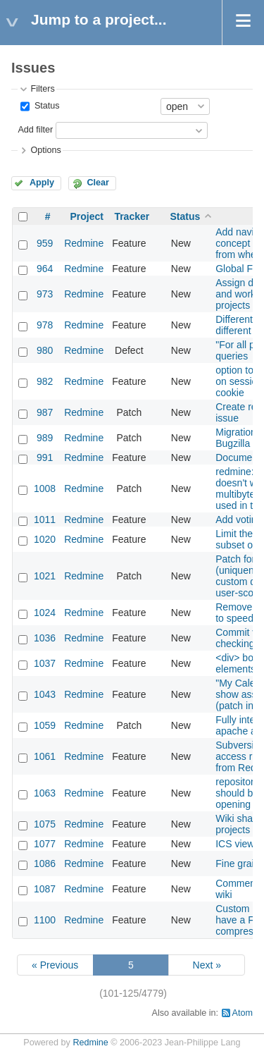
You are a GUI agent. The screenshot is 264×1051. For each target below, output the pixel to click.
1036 (45, 638)
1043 (45, 694)
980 (45, 350)
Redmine (83, 243)
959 (45, 243)
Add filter (35, 130)
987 (45, 412)
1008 (45, 488)
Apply (42, 183)
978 (45, 325)
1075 (45, 824)
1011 (45, 519)
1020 (45, 539)
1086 (45, 863)
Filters (42, 89)
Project (86, 216)
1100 (45, 920)
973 (45, 294)
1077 (45, 843)
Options (45, 150)
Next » (207, 965)
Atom (242, 1013)
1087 (45, 889)
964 (45, 268)
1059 (45, 725)
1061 (45, 756)
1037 (45, 663)
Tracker (131, 216)
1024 (45, 612)
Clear (98, 183)
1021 (45, 576)
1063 (45, 793)
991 (45, 457)
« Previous (55, 965)
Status (45, 106)
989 (45, 437)
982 (45, 381)
